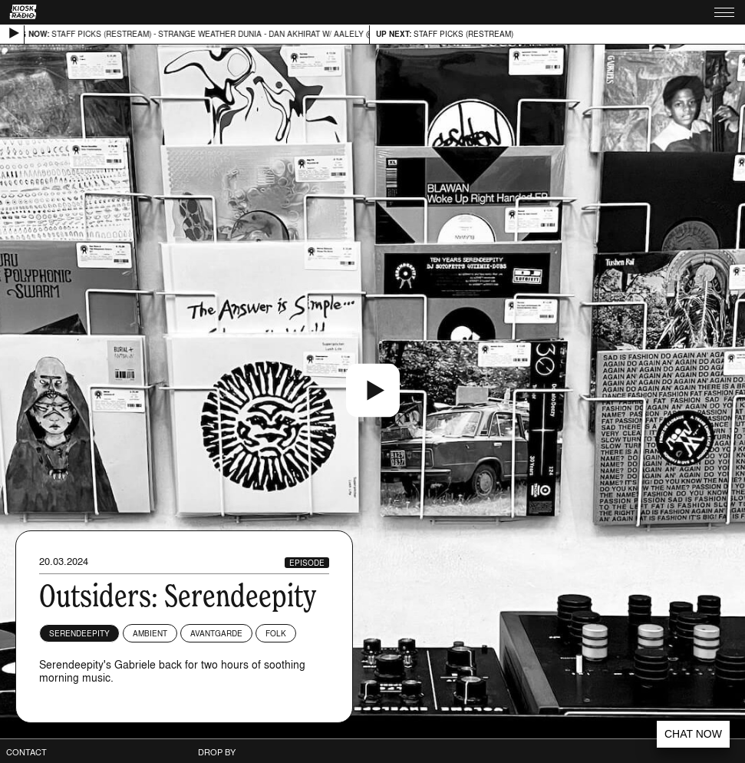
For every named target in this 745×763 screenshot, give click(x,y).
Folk (275, 633)
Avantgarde (216, 633)
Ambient (150, 633)
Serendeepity (79, 633)
